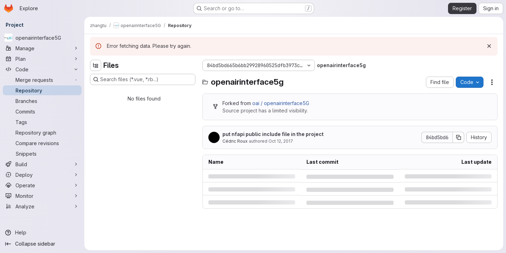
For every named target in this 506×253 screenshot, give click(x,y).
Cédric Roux (235, 141)
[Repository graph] (42, 132)
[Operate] (42, 185)
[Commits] (42, 111)
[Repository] (42, 90)
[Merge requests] (42, 80)
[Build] (42, 164)
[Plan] (42, 59)
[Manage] (42, 48)
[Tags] (42, 122)
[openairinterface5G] (42, 38)
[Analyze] (42, 206)
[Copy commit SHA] (458, 137)
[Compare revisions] (42, 143)
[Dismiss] (489, 46)
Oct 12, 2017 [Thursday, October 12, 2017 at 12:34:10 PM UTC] (280, 141)
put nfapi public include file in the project (273, 134)
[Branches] (42, 101)
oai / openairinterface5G (280, 103)
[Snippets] (42, 153)
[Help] (42, 233)
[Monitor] (42, 196)
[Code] (42, 69)
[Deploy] (42, 175)
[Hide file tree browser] (95, 65)
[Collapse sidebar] (42, 244)
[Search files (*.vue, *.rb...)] (142, 79)
